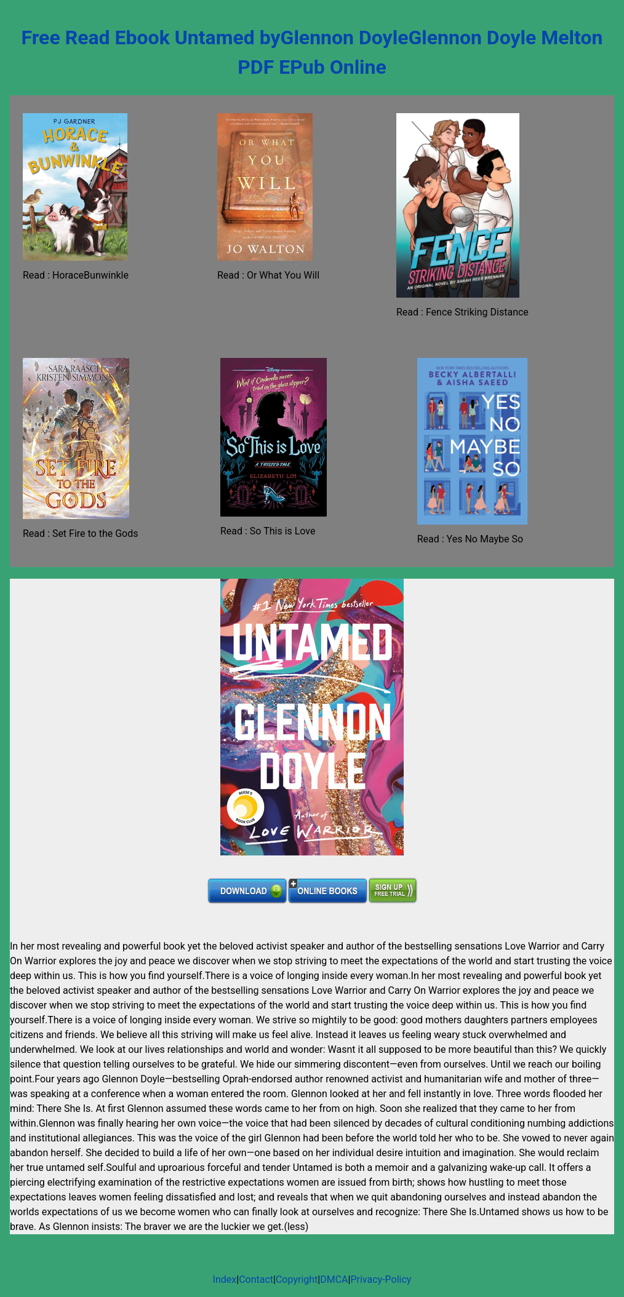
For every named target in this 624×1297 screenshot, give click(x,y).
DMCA (334, 1279)
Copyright (297, 1279)
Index (225, 1279)
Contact (256, 1279)
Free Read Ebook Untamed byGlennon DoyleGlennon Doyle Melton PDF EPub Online (312, 52)
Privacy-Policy (380, 1279)
